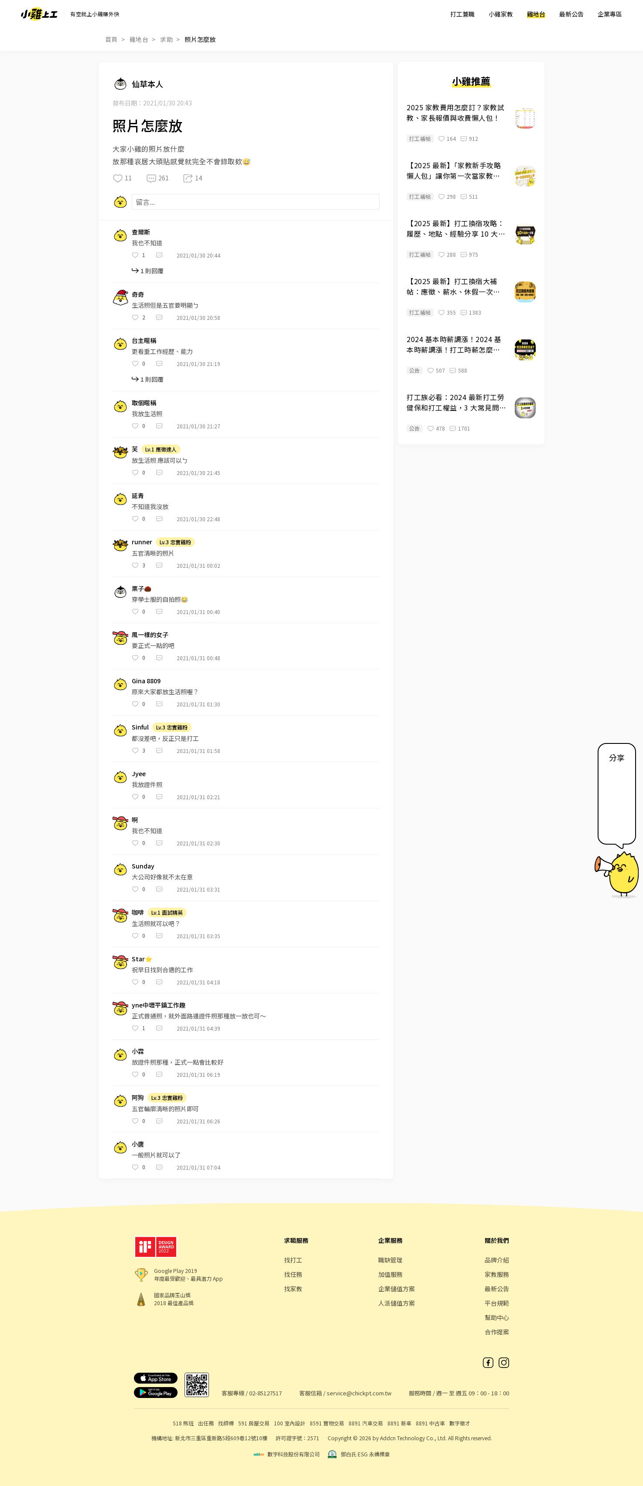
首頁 (111, 39)
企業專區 (610, 14)
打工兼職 (462, 14)
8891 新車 (399, 1423)
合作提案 (497, 1331)
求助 (166, 39)
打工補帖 (420, 138)
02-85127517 (265, 1393)
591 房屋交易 (254, 1423)
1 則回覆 (152, 270)
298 (451, 196)
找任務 (293, 1274)
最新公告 (571, 14)
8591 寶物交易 (327, 1423)
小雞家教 (501, 14)
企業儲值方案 (396, 1288)
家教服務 (497, 1274)
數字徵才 (459, 1423)
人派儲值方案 (396, 1303)
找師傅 (226, 1423)
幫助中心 (497, 1317)
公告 (414, 370)
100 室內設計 (289, 1423)
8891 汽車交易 (366, 1423)
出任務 (206, 1423)
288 (451, 254)
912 (473, 138)
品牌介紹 (497, 1259)
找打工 (293, 1259)
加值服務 (390, 1274)
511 (473, 196)
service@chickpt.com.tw (359, 1393)
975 (473, 254)
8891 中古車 (430, 1423)
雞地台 (536, 14)
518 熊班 (183, 1423)
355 (451, 312)
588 (462, 370)
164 (451, 138)
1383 (475, 312)
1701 (464, 428)
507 (440, 370)
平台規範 (497, 1303)
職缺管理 (390, 1259)
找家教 (293, 1288)
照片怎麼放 (200, 39)
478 (440, 428)
